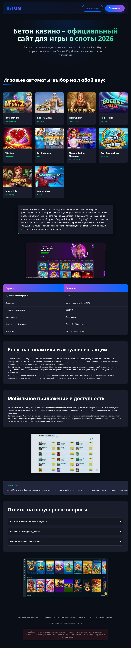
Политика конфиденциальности (29, 617)
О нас (90, 617)
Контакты (81, 617)
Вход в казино (92, 8)
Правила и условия (69, 617)
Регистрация (115, 8)
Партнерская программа (104, 617)
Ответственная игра (51, 617)
